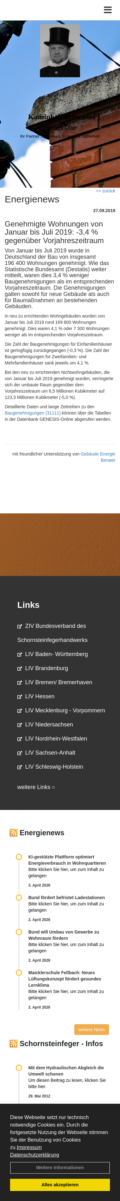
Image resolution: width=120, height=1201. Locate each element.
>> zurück (105, 190)
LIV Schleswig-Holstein (50, 767)
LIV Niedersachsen (45, 724)
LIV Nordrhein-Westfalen (52, 738)
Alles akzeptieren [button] (60, 1184)
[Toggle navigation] (107, 10)
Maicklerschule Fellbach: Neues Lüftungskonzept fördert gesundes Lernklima (64, 979)
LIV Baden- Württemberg (52, 654)
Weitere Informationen (60, 1167)
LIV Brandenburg (42, 668)
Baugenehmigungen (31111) (32, 412)
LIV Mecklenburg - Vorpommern (61, 710)
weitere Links (36, 787)
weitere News (91, 1029)
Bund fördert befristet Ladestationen (66, 897)
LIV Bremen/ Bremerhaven (54, 682)
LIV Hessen (35, 696)
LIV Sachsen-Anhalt (46, 753)
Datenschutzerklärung (34, 1155)
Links (28, 605)
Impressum (29, 1147)
